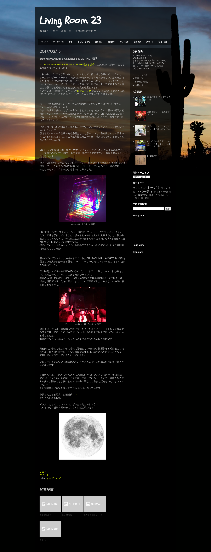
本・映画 (145, 198)
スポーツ (149, 42)
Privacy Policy (141, 82)
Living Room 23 (70, 21)
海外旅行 (98, 42)
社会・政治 (163, 42)
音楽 (70, 42)
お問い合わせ (141, 85)
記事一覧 (139, 78)
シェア (43, 472)
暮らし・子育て (84, 42)
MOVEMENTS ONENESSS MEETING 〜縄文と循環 (67, 64)
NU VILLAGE (159, 60)
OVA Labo (137, 58)
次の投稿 (46, 539)
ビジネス (137, 42)
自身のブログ (84, 91)
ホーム (83, 539)
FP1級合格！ (153, 156)
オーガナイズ (58, 42)
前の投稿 (119, 539)
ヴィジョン (124, 42)
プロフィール (141, 75)
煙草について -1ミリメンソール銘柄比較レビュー (158, 129)
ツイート (44, 475)
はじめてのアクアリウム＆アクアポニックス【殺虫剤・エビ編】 (158, 143)
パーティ (44, 42)
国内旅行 (111, 42)
